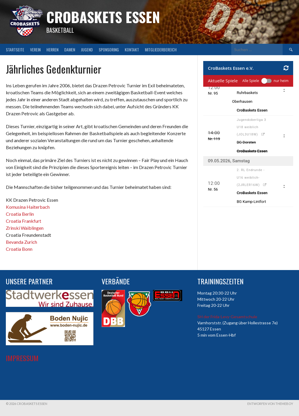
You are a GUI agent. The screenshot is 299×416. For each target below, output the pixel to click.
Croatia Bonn (19, 249)
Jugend (87, 49)
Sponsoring (109, 49)
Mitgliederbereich (161, 49)
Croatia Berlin (20, 214)
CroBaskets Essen (103, 16)
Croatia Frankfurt (23, 221)
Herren (52, 49)
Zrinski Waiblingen (25, 228)
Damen (69, 49)
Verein (35, 49)
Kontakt (132, 49)
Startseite (15, 49)
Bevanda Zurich (21, 242)
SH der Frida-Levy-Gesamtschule (227, 316)
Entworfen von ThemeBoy (270, 403)
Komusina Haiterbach (28, 207)
